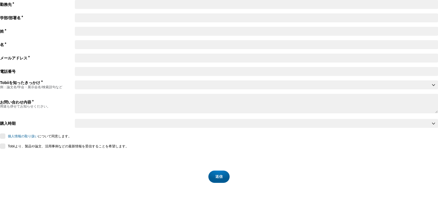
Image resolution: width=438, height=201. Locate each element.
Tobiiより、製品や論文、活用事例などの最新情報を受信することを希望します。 (68, 146)
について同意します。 (40, 136)
